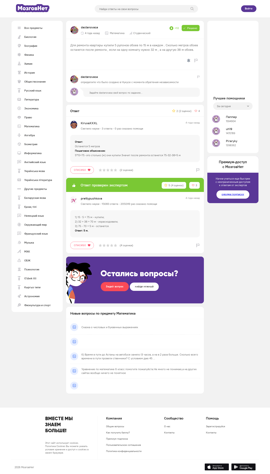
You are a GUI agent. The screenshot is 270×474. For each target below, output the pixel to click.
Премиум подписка (117, 438)
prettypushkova (91, 198)
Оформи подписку (233, 194)
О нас (167, 426)
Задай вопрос (115, 286)
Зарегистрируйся (215, 426)
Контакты (169, 432)
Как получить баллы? (118, 432)
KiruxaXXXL (89, 123)
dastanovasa (89, 27)
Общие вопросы (115, 426)
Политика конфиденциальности (124, 451)
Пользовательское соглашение (123, 444)
